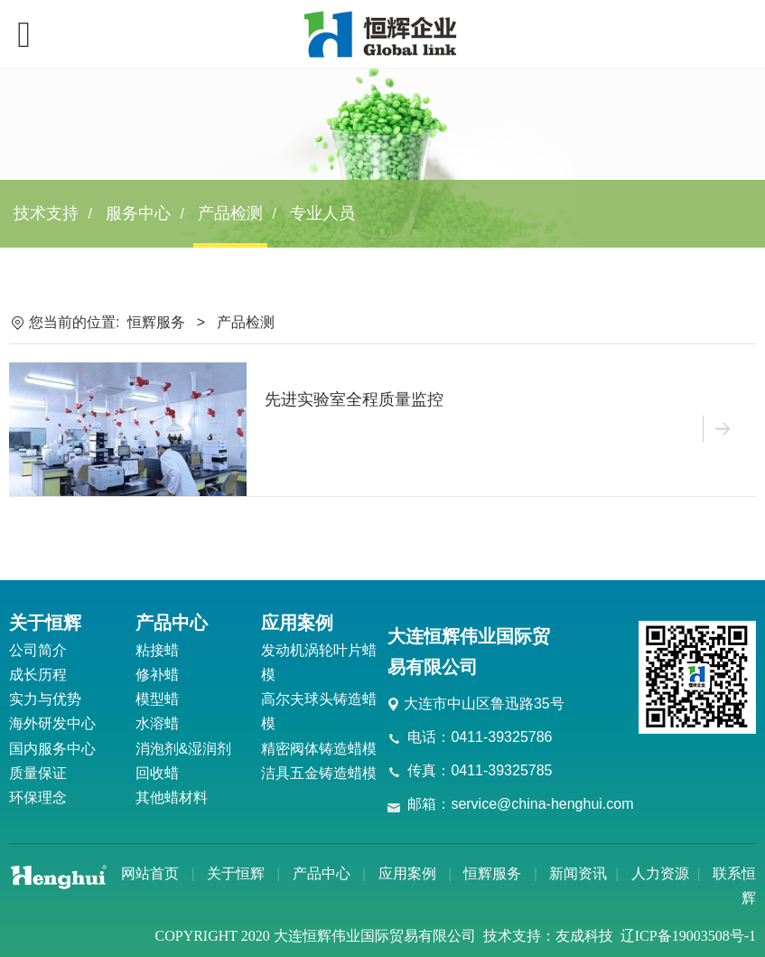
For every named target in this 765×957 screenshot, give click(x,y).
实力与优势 (45, 699)
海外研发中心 (52, 723)
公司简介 (38, 650)
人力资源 (660, 873)
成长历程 (38, 674)
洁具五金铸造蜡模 (319, 773)
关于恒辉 (236, 873)
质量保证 (38, 773)
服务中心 (138, 213)
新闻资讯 (578, 873)
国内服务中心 (52, 748)
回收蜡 (157, 773)
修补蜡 (157, 674)
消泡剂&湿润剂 (183, 748)
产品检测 (230, 213)
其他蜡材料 (171, 797)
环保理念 (38, 797)
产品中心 (321, 873)
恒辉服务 (156, 322)
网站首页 (150, 873)
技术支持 (46, 213)
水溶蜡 (157, 723)
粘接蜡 (157, 650)
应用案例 (407, 873)
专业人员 (322, 213)
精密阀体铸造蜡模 (319, 748)
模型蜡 (157, 699)
